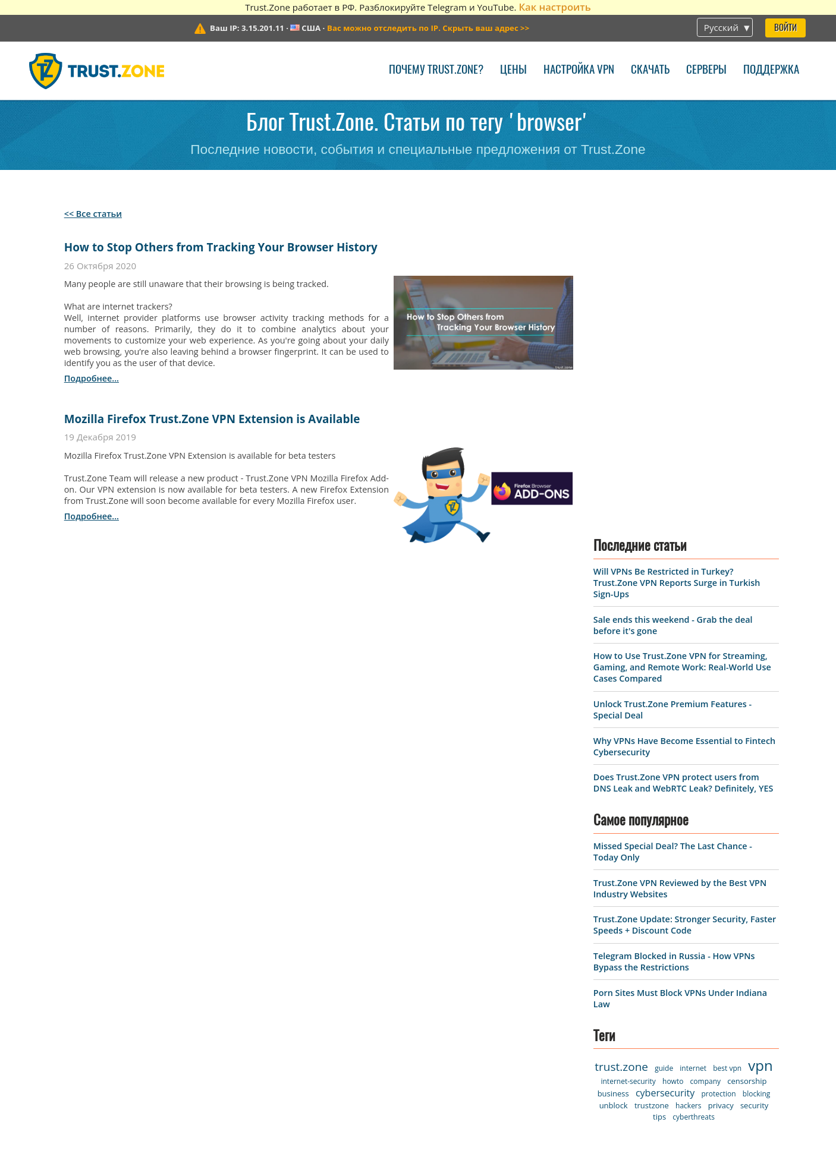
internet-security (628, 770)
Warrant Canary (67, 1016)
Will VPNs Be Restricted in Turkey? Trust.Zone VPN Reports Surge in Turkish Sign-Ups (676, 271)
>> (428, 28)
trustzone (651, 794)
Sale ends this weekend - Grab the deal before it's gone (684, 1007)
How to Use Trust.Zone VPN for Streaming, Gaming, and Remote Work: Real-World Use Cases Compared (682, 356)
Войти (785, 28)
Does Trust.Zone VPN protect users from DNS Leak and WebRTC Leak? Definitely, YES (683, 471)
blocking (757, 782)
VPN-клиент (59, 934)
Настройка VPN (578, 70)
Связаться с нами (209, 934)
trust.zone (621, 755)
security (754, 794)
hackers (688, 794)
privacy (721, 794)
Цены (513, 70)
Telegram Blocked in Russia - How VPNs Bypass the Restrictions (674, 649)
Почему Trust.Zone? (436, 70)
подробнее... (91, 378)
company (705, 770)
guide (664, 757)
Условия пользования (85, 975)
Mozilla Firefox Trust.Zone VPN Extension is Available (212, 419)
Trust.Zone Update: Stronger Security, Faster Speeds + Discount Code (684, 613)
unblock (613, 794)
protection (719, 782)
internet (693, 757)
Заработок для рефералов (95, 1036)
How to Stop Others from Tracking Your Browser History (221, 247)
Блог (176, 975)
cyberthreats (693, 805)
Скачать (650, 70)
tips (659, 805)
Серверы (706, 70)
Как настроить (554, 7)
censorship (746, 769)
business (613, 782)
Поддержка (771, 70)
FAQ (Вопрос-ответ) (214, 996)
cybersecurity (665, 781)
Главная (50, 914)
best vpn (727, 757)
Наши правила (67, 996)
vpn (760, 754)
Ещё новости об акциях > (614, 1059)
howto (672, 770)
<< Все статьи (93, 213)
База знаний (197, 1016)
